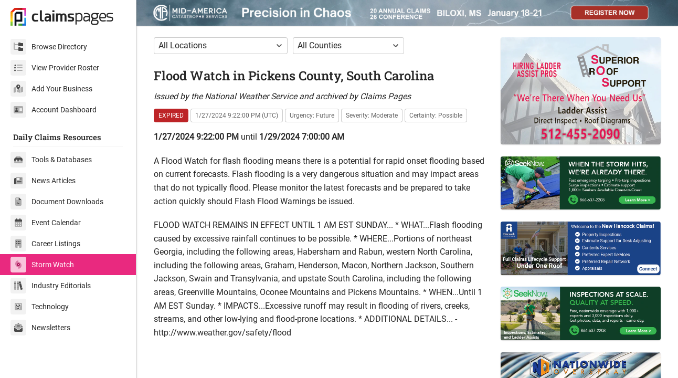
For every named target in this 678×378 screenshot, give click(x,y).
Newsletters (40, 327)
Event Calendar (45, 222)
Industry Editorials (50, 285)
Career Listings (45, 243)
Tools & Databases (51, 159)
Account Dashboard (53, 110)
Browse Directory (48, 47)
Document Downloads (56, 201)
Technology (39, 306)
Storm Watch (42, 264)
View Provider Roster (54, 68)
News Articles (43, 180)
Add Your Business (51, 89)
